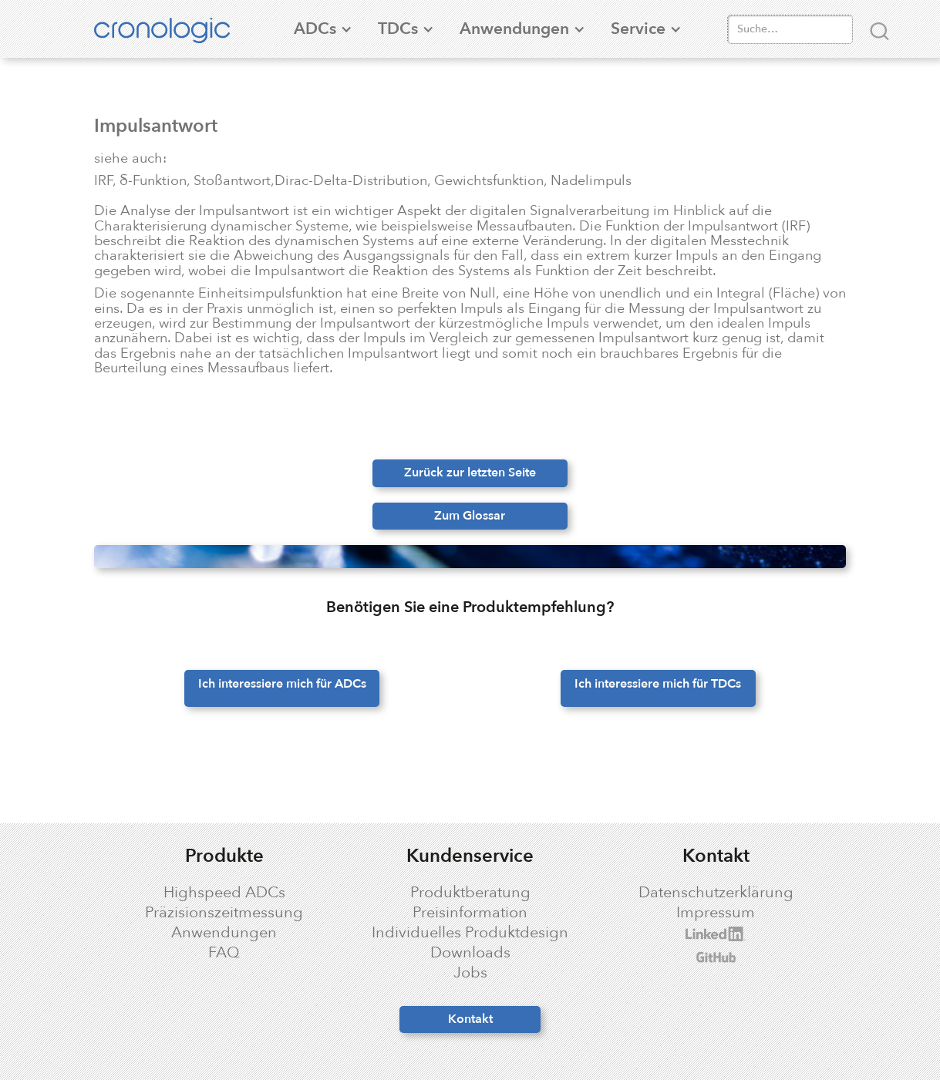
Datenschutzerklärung (715, 893)
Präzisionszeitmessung (224, 913)
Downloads (470, 953)
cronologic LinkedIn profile (687, 934)
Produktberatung (470, 893)
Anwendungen (224, 933)
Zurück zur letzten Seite (470, 472)
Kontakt (470, 1019)
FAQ (224, 953)
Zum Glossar (469, 515)
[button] (315, 29)
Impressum (715, 913)
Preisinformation (470, 913)
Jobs (470, 973)
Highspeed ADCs (224, 893)
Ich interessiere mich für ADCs (282, 683)
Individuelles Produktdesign (470, 933)
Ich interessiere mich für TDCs (657, 683)
